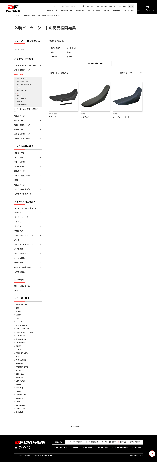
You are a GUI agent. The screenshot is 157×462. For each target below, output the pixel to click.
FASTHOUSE (21, 342)
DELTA (18, 314)
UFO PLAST (20, 381)
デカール (19, 96)
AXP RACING (21, 360)
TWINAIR (19, 398)
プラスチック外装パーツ (24, 84)
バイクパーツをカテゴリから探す (40, 16)
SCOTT (19, 356)
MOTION (19, 387)
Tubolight (20, 412)
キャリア (19, 102)
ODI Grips (20, 374)
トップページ (18, 16)
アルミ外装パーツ (22, 79)
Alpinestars (21, 339)
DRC (17, 308)
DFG (17, 318)
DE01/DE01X (21, 394)
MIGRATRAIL (21, 405)
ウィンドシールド (22, 90)
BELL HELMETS (22, 353)
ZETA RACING (21, 304)
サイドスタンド (21, 99)
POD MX (19, 349)
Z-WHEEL (20, 311)
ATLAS (18, 346)
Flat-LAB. (20, 321)
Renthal (19, 377)
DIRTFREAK (20, 408)
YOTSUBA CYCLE (23, 325)
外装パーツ (54, 16)
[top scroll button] (152, 453)
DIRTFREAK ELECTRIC (25, 332)
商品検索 (26, 16)
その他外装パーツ (22, 104)
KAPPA (18, 384)
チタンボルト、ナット (23, 81)
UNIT (18, 401)
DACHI (18, 391)
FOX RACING (21, 335)
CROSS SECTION (23, 328)
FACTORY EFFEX (22, 367)
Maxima (19, 370)
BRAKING (19, 363)
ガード (19, 87)
